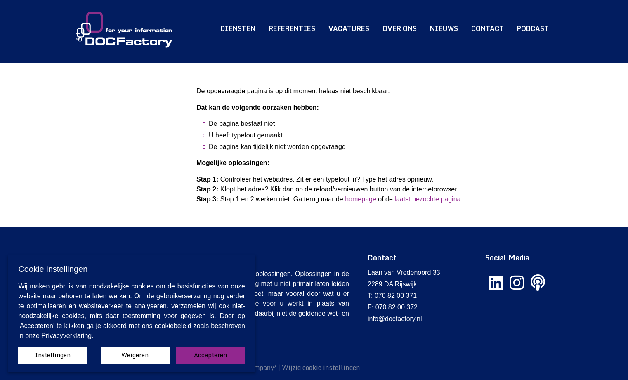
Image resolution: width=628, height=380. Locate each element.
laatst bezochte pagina (427, 199)
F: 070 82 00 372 (393, 307)
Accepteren (210, 355)
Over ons (399, 28)
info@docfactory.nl (395, 318)
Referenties (292, 28)
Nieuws (444, 28)
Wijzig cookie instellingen (321, 367)
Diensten (237, 28)
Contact (487, 28)
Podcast (533, 28)
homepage (360, 199)
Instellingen (53, 355)
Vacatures (348, 28)
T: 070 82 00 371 (392, 295)
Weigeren (135, 355)
